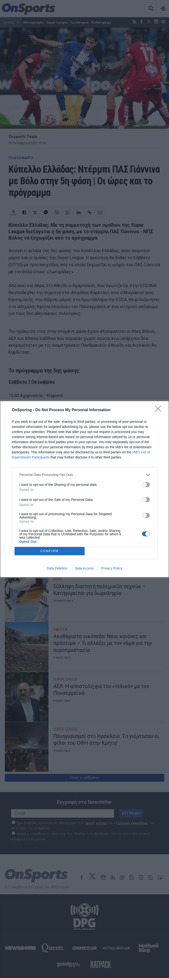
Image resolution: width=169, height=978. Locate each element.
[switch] (146, 484)
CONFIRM (49, 551)
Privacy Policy (111, 568)
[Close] (159, 410)
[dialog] (84, 489)
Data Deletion (57, 568)
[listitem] (84, 474)
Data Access (84, 568)
